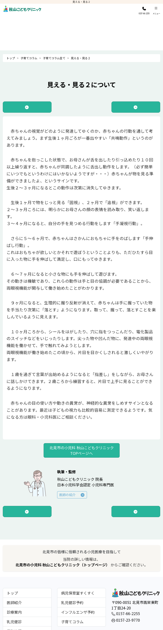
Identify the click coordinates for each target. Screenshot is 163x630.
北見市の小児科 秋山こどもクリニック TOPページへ (81, 450)
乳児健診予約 (72, 602)
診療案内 (14, 612)
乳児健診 (14, 621)
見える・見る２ (80, 58)
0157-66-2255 (125, 613)
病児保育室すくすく (78, 593)
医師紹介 (14, 602)
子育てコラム (29, 58)
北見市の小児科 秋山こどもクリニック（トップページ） (63, 564)
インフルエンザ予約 (78, 612)
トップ (11, 58)
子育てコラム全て (54, 58)
